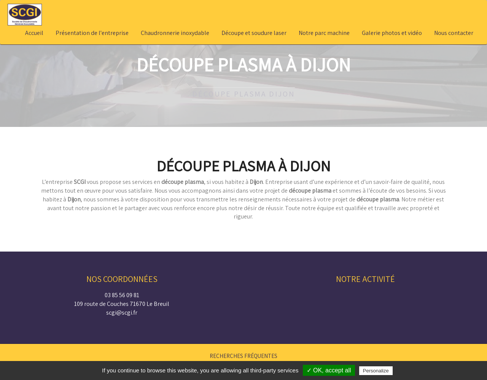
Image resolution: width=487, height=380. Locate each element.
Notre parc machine (324, 33)
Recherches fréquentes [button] (243, 355)
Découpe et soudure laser (253, 33)
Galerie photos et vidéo (392, 33)
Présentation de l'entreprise (92, 33)
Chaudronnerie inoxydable (175, 33)
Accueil (34, 33)
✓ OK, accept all (329, 370)
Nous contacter (453, 33)
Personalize (376, 371)
